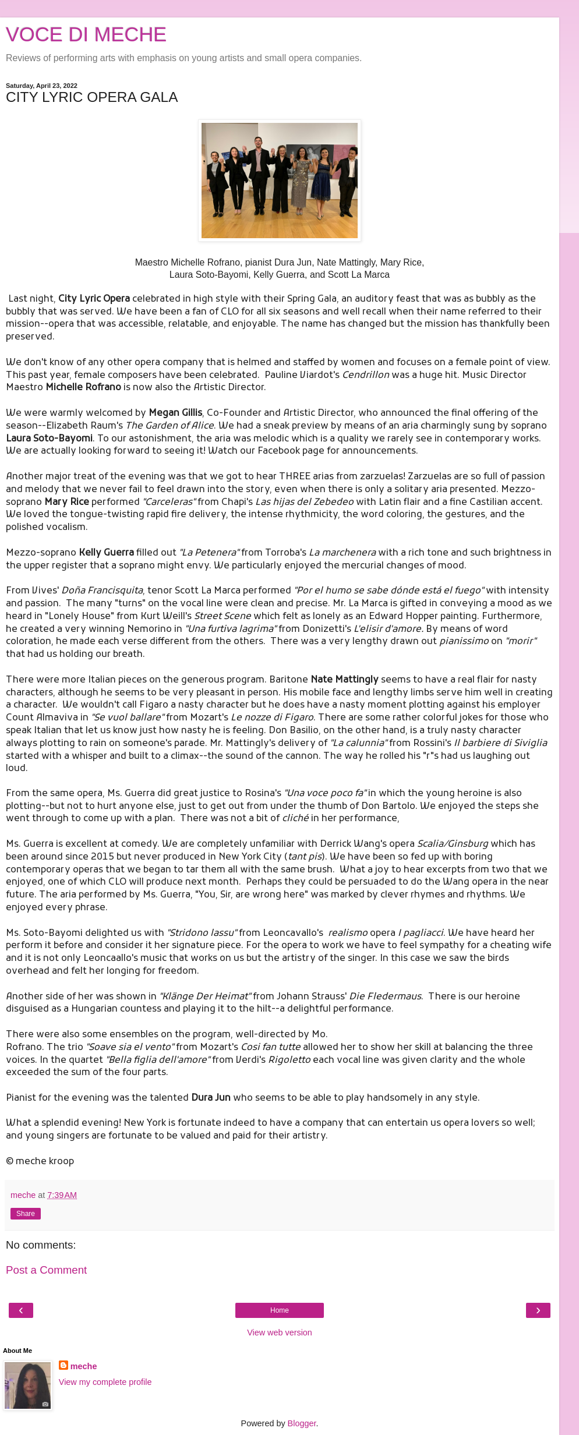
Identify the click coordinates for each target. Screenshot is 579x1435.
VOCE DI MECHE (86, 34)
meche (83, 1366)
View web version (279, 1332)
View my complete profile (105, 1382)
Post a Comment (46, 1270)
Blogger (302, 1423)
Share (25, 1214)
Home (279, 1310)
